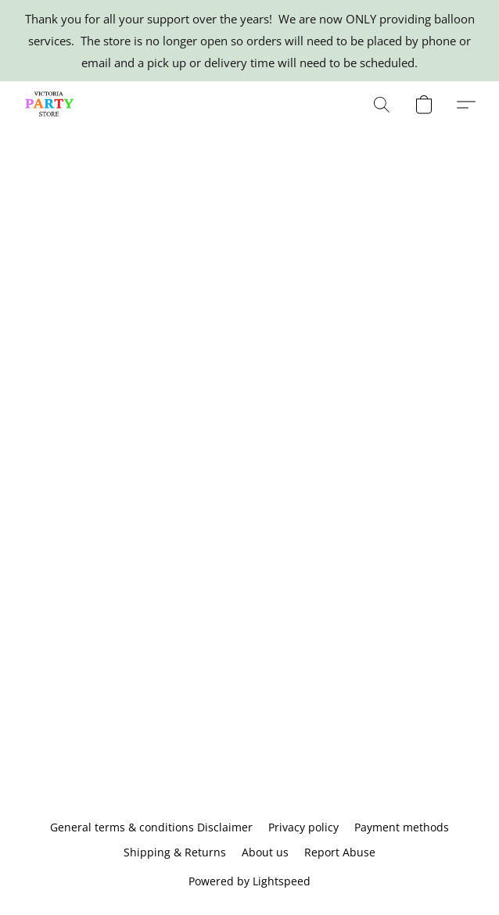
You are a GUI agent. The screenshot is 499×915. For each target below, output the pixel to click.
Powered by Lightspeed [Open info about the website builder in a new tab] (249, 881)
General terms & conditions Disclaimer (151, 827)
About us (265, 852)
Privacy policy (303, 827)
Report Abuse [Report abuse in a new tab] (339, 852)
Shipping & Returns (175, 852)
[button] (50, 104)
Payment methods (401, 827)
